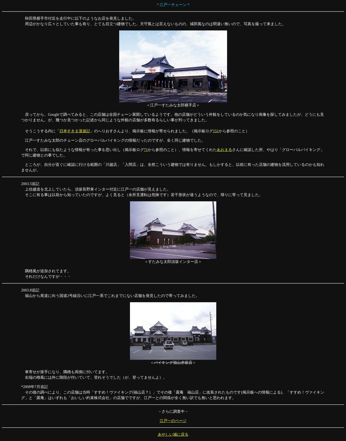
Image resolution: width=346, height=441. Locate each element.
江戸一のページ (173, 421)
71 (146, 150)
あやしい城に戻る (173, 434)
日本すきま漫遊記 (74, 131)
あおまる (224, 150)
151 (216, 131)
